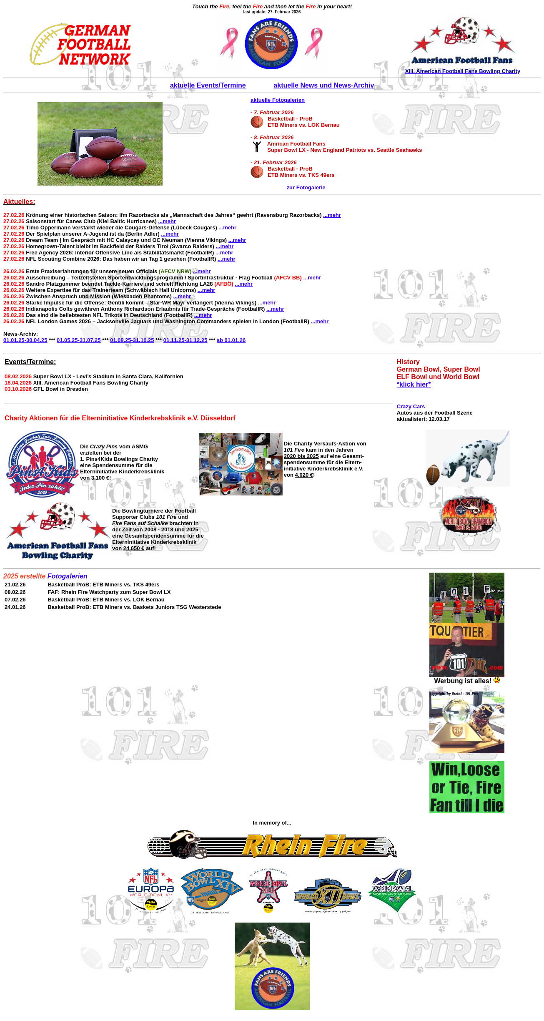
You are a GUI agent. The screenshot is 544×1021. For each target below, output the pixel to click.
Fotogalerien (68, 576)
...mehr (332, 215)
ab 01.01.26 (231, 340)
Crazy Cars (411, 406)
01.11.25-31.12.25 (185, 340)
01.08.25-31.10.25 (132, 340)
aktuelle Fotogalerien (278, 100)
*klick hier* (414, 384)
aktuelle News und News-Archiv (323, 85)
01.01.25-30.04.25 (25, 340)
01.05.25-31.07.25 (79, 340)
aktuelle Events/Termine (208, 85)
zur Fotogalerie (306, 187)
